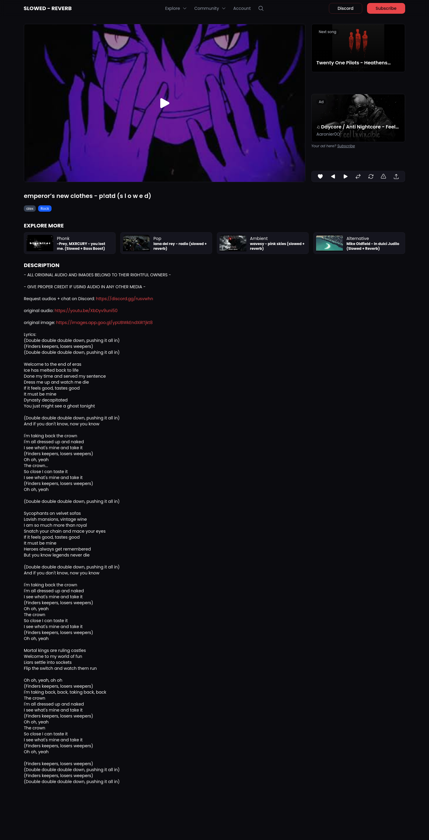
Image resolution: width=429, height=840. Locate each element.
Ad (321, 101)
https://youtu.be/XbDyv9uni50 (86, 311)
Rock (45, 208)
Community (210, 8)
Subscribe (386, 8)
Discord (345, 8)
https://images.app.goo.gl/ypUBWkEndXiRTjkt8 (104, 323)
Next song (327, 31)
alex (29, 208)
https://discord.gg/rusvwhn (124, 299)
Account (242, 8)
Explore (176, 8)
